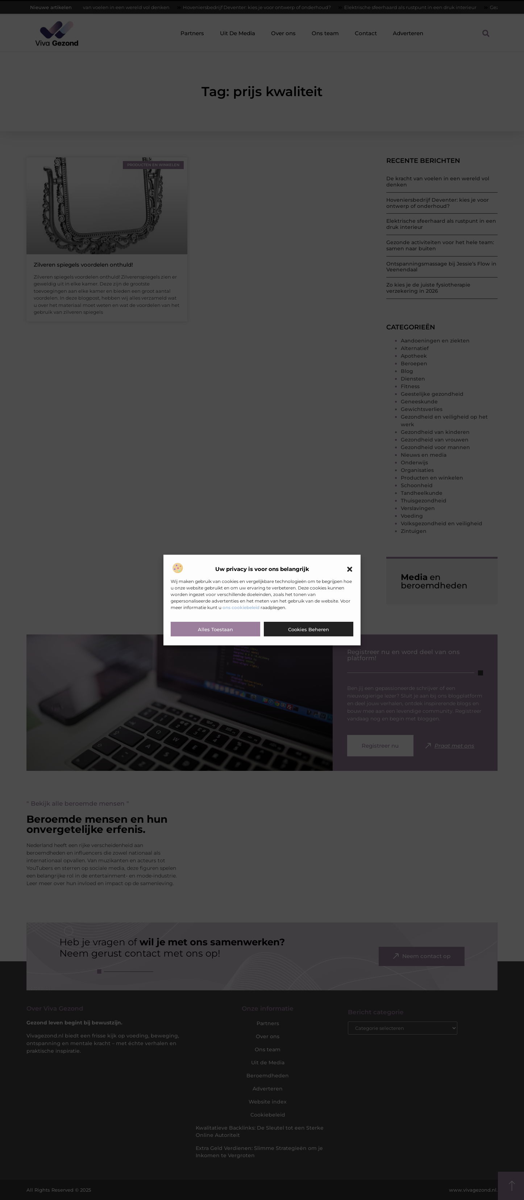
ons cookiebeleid (241, 607)
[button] (349, 569)
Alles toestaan (215, 629)
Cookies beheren (308, 629)
